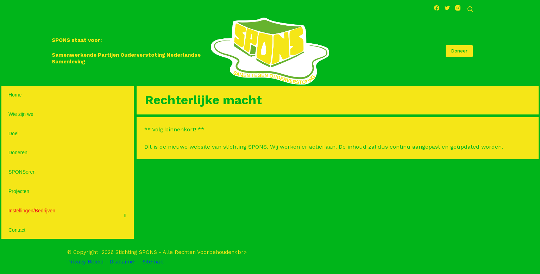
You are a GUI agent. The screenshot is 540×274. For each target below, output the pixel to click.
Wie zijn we (20, 114)
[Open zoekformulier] (470, 9)
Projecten (18, 191)
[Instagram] (457, 8)
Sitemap (153, 262)
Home (14, 95)
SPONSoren (22, 172)
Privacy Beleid (85, 262)
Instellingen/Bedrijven (31, 210)
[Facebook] (436, 8)
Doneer (459, 51)
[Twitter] (447, 8)
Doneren (17, 152)
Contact (16, 230)
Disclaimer (123, 262)
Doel (13, 133)
